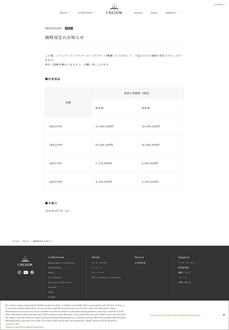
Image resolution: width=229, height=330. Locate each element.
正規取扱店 (140, 262)
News (154, 12)
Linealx (52, 287)
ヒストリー (97, 267)
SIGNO (52, 297)
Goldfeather (55, 267)
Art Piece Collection (59, 282)
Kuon (51, 272)
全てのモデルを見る (57, 302)
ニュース (182, 277)
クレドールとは (99, 262)
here (122, 309)
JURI (51, 292)
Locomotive (55, 277)
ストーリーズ (98, 272)
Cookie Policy (12, 327)
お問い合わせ (184, 282)
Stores (138, 12)
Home (16, 241)
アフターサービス (186, 262)
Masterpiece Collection (61, 262)
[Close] (223, 319)
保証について (184, 272)
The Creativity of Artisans (106, 277)
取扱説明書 (183, 267)
